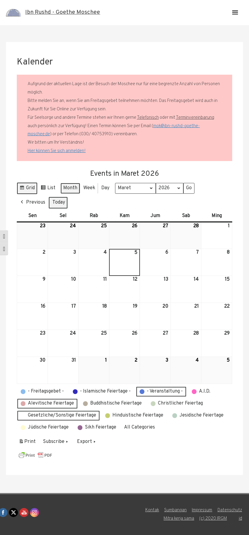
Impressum (202, 510)
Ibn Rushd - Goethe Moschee (64, 12)
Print (27, 442)
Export (87, 442)
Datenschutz (230, 510)
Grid (27, 189)
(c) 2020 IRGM (214, 519)
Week (89, 188)
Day (105, 188)
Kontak (152, 510)
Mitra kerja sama (178, 519)
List (47, 189)
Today (58, 202)
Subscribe (56, 442)
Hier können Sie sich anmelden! (57, 151)
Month (70, 188)
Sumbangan (175, 510)
